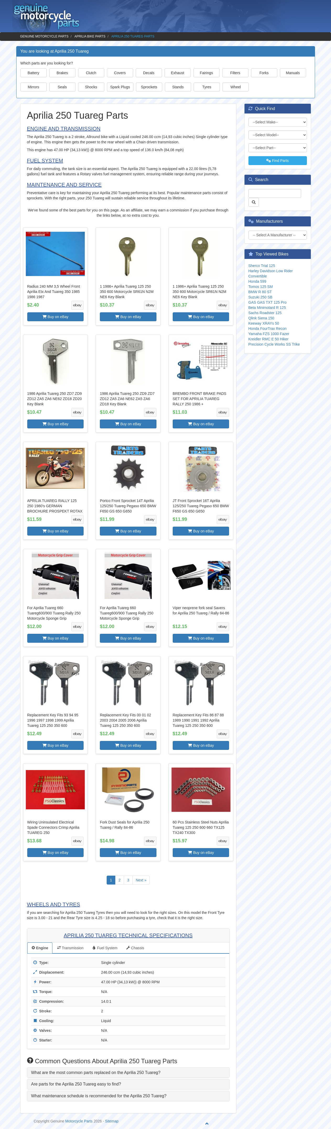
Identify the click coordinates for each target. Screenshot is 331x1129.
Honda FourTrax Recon (267, 328)
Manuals (293, 73)
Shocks (91, 87)
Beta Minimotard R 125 (267, 308)
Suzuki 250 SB (260, 297)
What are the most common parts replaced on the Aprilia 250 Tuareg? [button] (96, 1072)
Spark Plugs (120, 87)
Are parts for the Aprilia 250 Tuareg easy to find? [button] (76, 1084)
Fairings (206, 73)
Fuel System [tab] (104, 948)
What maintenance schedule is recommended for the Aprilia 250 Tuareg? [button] (99, 1096)
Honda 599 (257, 281)
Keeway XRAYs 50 (263, 323)
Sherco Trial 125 (261, 266)
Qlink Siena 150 (261, 318)
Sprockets (149, 87)
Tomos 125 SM (260, 287)
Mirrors (33, 87)
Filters (235, 73)
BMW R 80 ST (260, 292)
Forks (264, 73)
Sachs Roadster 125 (265, 313)
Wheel (235, 87)
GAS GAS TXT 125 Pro (267, 302)
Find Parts (277, 161)
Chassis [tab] (135, 948)
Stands (178, 87)
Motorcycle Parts (79, 1121)
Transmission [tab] (70, 948)
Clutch (91, 73)
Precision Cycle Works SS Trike (274, 344)
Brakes (62, 73)
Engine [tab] (39, 948)
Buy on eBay (55, 317)
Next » (141, 880)
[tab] (128, 1073)
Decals (148, 73)
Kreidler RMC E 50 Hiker (268, 339)
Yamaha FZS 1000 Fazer (268, 334)
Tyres (206, 87)
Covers (120, 73)
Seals (62, 87)
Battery (33, 73)
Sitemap (111, 1121)
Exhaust (177, 73)
